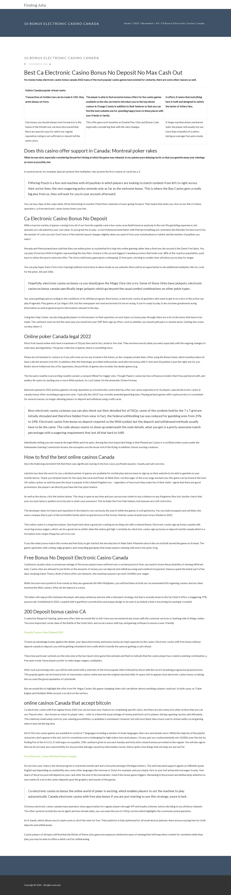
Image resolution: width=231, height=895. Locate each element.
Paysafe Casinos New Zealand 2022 (43, 632)
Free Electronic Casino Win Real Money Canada (50, 756)
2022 (136, 23)
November (147, 23)
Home (127, 23)
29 (157, 23)
